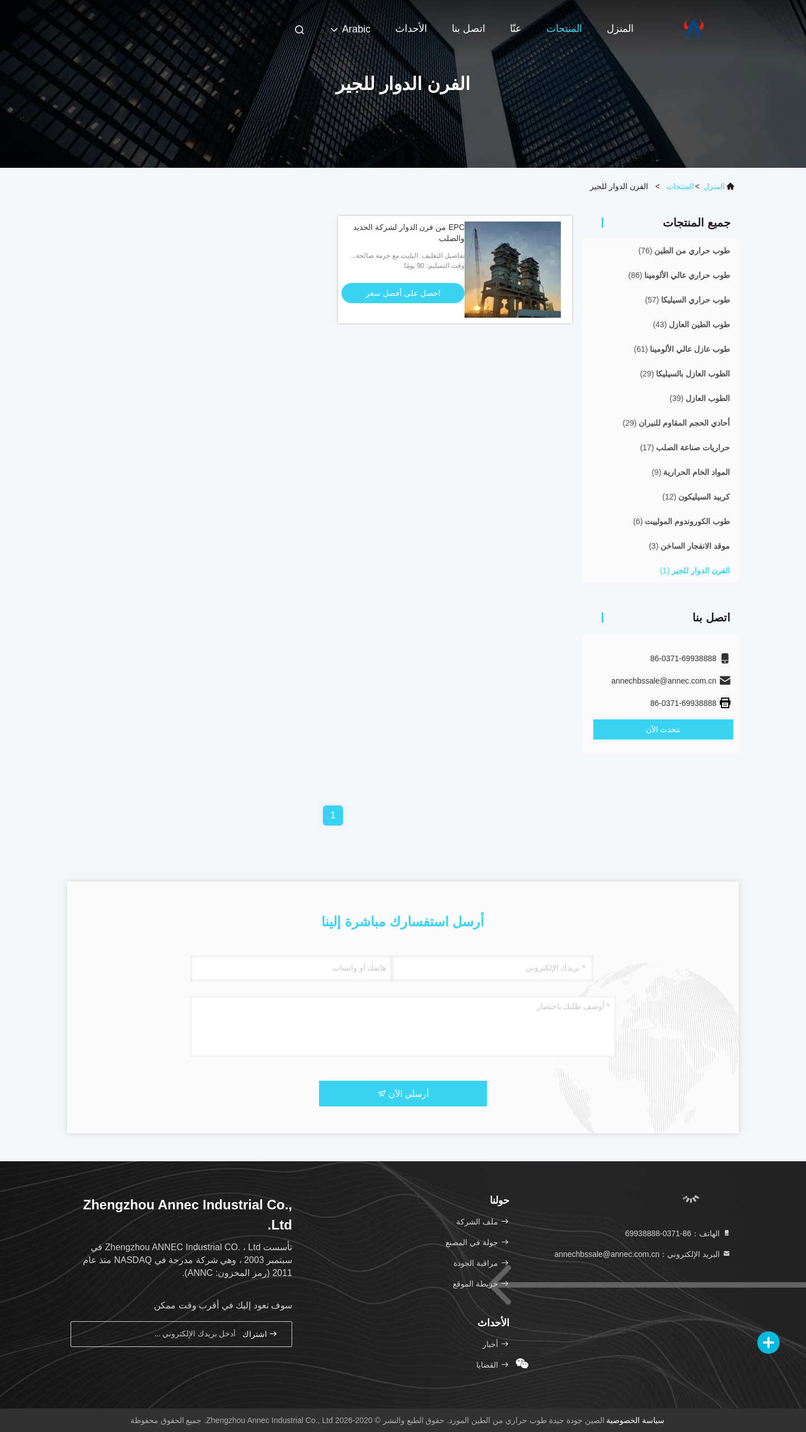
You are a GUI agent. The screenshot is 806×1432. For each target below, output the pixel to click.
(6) (681, 521)
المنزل (620, 28)
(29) (685, 373)
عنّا (516, 28)
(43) (691, 324)
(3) (689, 545)
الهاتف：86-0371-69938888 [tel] (678, 1233)
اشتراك (260, 1334)
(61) (682, 349)
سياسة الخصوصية (635, 1420)
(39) (699, 398)
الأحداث (411, 28)
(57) (687, 299)
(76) (684, 250)
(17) (685, 447)
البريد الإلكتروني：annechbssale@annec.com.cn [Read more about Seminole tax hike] (642, 1254)
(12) (696, 496)
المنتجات (564, 28)
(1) (695, 570)
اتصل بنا (468, 28)
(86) (679, 275)
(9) (691, 472)
